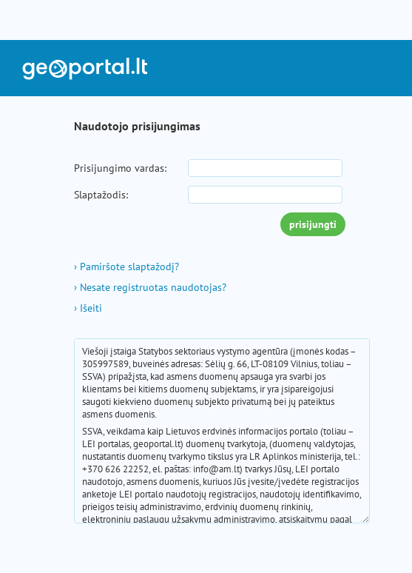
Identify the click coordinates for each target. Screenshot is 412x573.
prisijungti (313, 224)
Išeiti (88, 308)
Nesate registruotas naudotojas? (150, 287)
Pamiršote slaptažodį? (126, 266)
